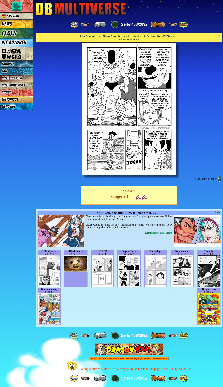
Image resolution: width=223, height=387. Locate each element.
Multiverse (81, 9)
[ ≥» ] (173, 25)
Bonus (7, 92)
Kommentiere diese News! (159, 232)
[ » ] (158, 24)
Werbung (8, 106)
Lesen (9, 33)
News (7, 23)
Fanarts (8, 64)
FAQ (4, 71)
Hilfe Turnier (12, 78)
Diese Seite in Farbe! (205, 178)
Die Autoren (14, 42)
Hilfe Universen (14, 85)
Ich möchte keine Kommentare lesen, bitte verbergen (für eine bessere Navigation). (129, 358)
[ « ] (100, 24)
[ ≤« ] (85, 25)
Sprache (11, 16)
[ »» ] (183, 25)
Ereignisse (10, 99)
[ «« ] (74, 25)
